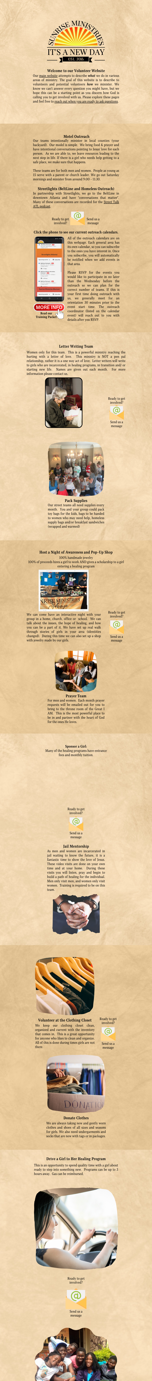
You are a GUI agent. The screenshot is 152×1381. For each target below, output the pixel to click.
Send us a (93, 219)
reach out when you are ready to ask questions (86, 101)
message (93, 223)
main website (48, 76)
